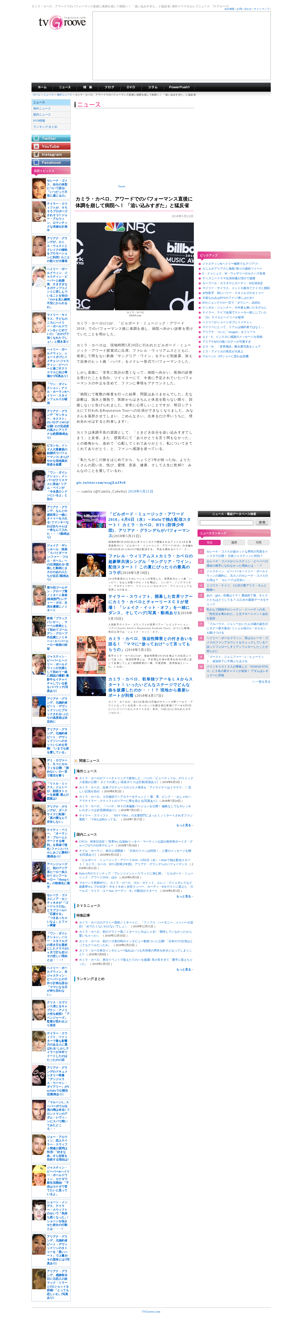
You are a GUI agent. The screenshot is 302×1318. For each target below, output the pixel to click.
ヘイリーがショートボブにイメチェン (227, 322)
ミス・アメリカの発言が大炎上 (222, 351)
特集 (87, 87)
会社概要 (229, 9)
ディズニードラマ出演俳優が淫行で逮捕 (228, 278)
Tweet (121, 186)
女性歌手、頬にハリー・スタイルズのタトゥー (233, 293)
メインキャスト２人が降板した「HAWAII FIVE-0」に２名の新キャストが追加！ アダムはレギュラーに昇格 (237, 671)
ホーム (37, 94)
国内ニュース (42, 114)
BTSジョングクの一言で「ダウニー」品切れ (231, 302)
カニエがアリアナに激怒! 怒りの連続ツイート (232, 268)
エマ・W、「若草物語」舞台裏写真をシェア (231, 346)
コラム (152, 87)
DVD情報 (39, 120)
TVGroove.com (151, 1311)
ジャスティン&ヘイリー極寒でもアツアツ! (230, 263)
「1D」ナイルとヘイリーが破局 (223, 317)
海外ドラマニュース (65, 87)
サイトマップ (261, 9)
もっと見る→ (185, 825)
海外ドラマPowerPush (179, 87)
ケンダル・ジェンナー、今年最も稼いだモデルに (234, 307)
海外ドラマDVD (130, 87)
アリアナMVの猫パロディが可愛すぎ (226, 341)
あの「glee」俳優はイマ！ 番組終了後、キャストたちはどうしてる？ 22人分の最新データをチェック (238, 600)
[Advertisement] (182, 46)
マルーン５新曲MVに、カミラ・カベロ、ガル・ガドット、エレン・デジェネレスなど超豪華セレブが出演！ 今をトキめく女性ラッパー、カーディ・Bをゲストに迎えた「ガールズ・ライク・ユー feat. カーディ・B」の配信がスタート (136, 886)
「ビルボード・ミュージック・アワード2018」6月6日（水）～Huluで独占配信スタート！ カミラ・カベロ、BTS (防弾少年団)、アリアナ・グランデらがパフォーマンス (149, 525)
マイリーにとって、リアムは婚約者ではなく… (233, 327)
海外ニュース (65, 94)
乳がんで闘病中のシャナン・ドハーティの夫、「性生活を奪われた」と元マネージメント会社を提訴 (237, 614)
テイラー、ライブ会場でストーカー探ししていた (234, 312)
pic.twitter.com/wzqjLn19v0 (101, 483)
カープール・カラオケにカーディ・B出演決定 (232, 283)
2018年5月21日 (141, 491)
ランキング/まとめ (45, 126)
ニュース (49, 94)
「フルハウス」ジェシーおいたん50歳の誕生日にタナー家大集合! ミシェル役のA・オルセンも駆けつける (237, 628)
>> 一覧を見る (261, 681)
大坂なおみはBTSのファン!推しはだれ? (228, 298)
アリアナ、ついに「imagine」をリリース (229, 332)
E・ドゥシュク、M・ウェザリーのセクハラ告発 (233, 273)
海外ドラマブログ (109, 87)
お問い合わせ (244, 9)
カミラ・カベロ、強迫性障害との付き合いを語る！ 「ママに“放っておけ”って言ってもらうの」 (150, 644)
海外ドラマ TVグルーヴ (42, 87)
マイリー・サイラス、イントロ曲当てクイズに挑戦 (236, 288)
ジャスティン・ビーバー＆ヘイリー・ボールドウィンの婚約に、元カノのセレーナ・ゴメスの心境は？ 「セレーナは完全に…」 (237, 576)
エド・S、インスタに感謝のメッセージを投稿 (232, 337)
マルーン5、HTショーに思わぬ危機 (225, 356)
